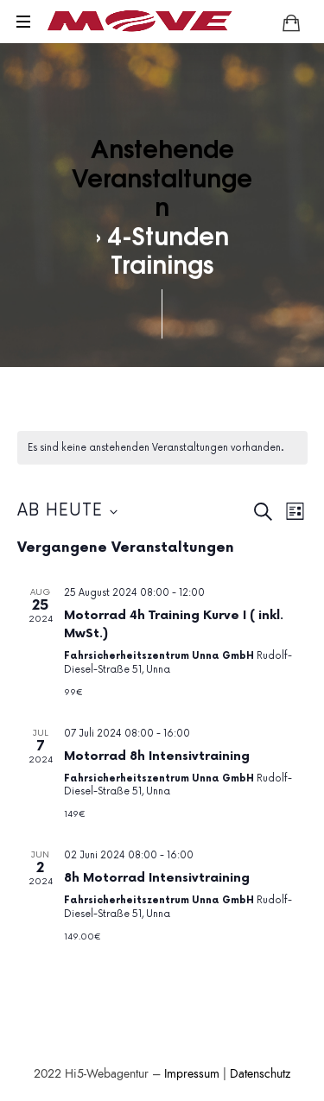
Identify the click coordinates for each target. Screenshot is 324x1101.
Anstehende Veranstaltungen (162, 176)
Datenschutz (260, 1074)
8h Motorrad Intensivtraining (157, 877)
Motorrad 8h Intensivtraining (157, 756)
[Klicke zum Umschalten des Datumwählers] (67, 511)
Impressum (191, 1074)
